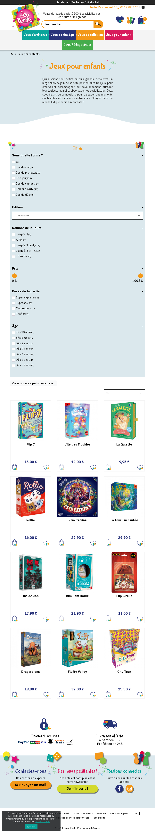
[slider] (14, 275)
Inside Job (31, 596)
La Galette (124, 444)
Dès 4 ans (24, 354)
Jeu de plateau (28, 172)
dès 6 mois (24, 338)
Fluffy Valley (77, 672)
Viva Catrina (77, 520)
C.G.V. (135, 813)
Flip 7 (31, 444)
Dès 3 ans (24, 349)
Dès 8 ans (24, 360)
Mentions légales (119, 813)
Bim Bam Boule (77, 596)
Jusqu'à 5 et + (27, 251)
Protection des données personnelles (69, 817)
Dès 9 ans (24, 365)
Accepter (31, 826)
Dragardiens (30, 672)
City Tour (124, 672)
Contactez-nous (30, 771)
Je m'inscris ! (77, 788)
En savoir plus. (43, 821)
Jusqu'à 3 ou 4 (27, 245)
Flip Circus (124, 596)
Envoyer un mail (30, 785)
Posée (22, 314)
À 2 (20, 240)
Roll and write (26, 189)
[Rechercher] (72, 24)
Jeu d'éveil (24, 167)
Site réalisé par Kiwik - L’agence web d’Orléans (77, 828)
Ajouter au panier (15, 466)
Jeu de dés (24, 194)
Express (23, 303)
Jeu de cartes (27, 183)
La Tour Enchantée (124, 520)
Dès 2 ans (24, 343)
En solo (23, 256)
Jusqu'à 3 (23, 234)
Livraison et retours (83, 813)
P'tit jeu (23, 178)
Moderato (25, 308)
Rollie (30, 520)
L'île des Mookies (77, 444)
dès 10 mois (24, 332)
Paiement (102, 813)
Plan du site (99, 817)
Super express (27, 297)
